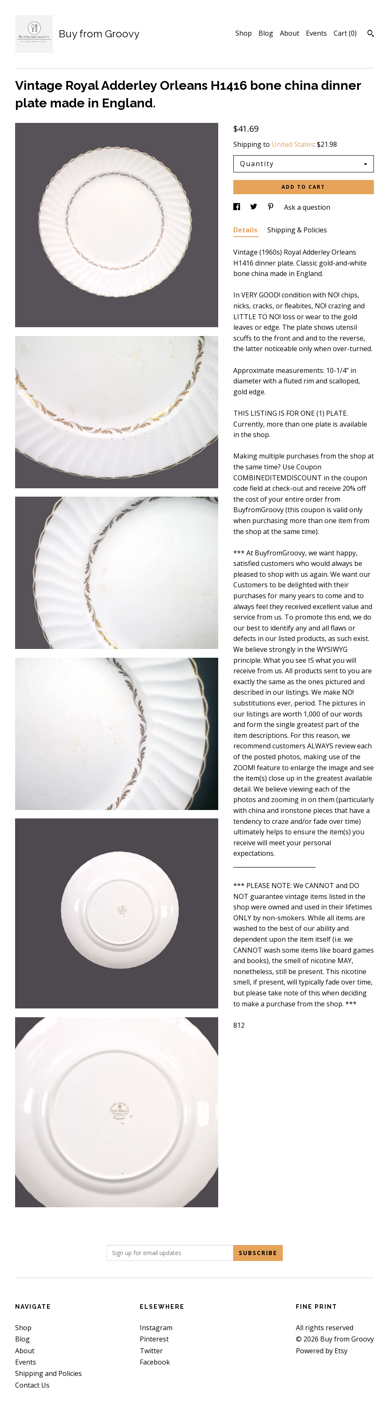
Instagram (156, 1327)
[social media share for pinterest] (271, 207)
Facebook (155, 1362)
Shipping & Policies (297, 229)
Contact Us (32, 1385)
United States (293, 144)
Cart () (345, 33)
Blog (265, 33)
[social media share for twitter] (254, 207)
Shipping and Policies (48, 1373)
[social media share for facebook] (237, 207)
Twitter (151, 1350)
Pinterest (154, 1339)
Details (246, 229)
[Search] (371, 34)
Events (316, 33)
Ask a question (307, 207)
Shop (243, 33)
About (289, 33)
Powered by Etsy (321, 1350)
